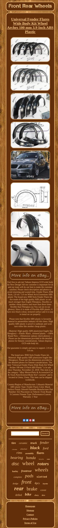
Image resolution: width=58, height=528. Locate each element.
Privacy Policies (30, 519)
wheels (41, 470)
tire (13, 443)
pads (29, 475)
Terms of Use (30, 523)
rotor (48, 459)
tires (43, 495)
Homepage (30, 506)
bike (28, 494)
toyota (45, 483)
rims (19, 453)
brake (32, 489)
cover (43, 490)
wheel (28, 463)
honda (31, 458)
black (35, 447)
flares (40, 453)
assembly (29, 453)
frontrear (26, 471)
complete (17, 477)
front (26, 482)
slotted (42, 477)
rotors (43, 463)
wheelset (23, 449)
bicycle (41, 459)
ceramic (23, 443)
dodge (15, 483)
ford (45, 448)
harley (15, 471)
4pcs (37, 483)
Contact (30, 514)
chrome (14, 449)
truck (33, 443)
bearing (17, 457)
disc (15, 464)
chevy (36, 495)
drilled (18, 495)
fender (44, 443)
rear (19, 488)
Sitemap (30, 510)
